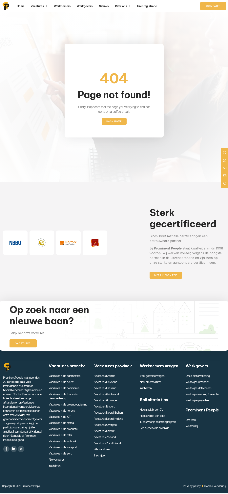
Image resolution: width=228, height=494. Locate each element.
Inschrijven (54, 466)
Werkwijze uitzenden (197, 382)
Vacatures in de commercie (64, 388)
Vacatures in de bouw (61, 382)
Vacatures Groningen (106, 401)
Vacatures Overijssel (105, 425)
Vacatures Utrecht (104, 431)
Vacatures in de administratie (64, 376)
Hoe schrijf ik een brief (152, 416)
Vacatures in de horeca (62, 411)
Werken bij (192, 426)
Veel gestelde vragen (152, 376)
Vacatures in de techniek (62, 441)
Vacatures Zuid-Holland (107, 443)
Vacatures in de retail (60, 435)
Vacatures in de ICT (60, 417)
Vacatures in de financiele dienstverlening (63, 397)
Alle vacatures (56, 460)
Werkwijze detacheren (198, 388)
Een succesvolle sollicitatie (154, 428)
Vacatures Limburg (104, 407)
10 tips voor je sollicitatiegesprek (158, 422)
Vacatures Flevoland (105, 382)
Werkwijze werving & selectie (202, 394)
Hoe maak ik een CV (151, 410)
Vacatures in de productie (63, 429)
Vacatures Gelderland (106, 394)
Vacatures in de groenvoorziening (68, 405)
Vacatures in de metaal (61, 423)
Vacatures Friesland (105, 388)
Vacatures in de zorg (60, 454)
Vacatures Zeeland (105, 437)
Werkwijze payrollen (197, 401)
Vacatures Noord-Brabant (108, 413)
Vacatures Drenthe (104, 376)
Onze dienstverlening (198, 376)
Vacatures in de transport (63, 448)
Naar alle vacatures (150, 382)
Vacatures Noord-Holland (108, 419)
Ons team (191, 420)
